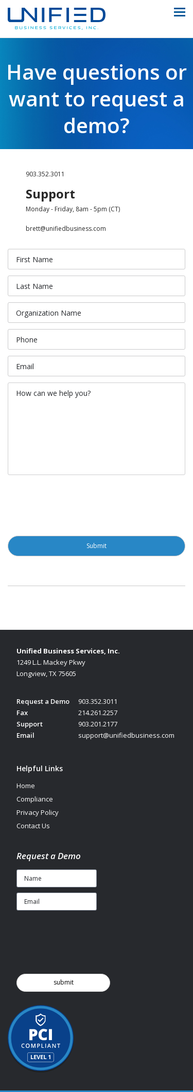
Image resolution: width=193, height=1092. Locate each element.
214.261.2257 (97, 712)
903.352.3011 (45, 174)
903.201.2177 (97, 724)
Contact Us (33, 825)
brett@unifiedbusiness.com (66, 228)
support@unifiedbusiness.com (126, 735)
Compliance (34, 799)
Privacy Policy (37, 812)
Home (25, 785)
